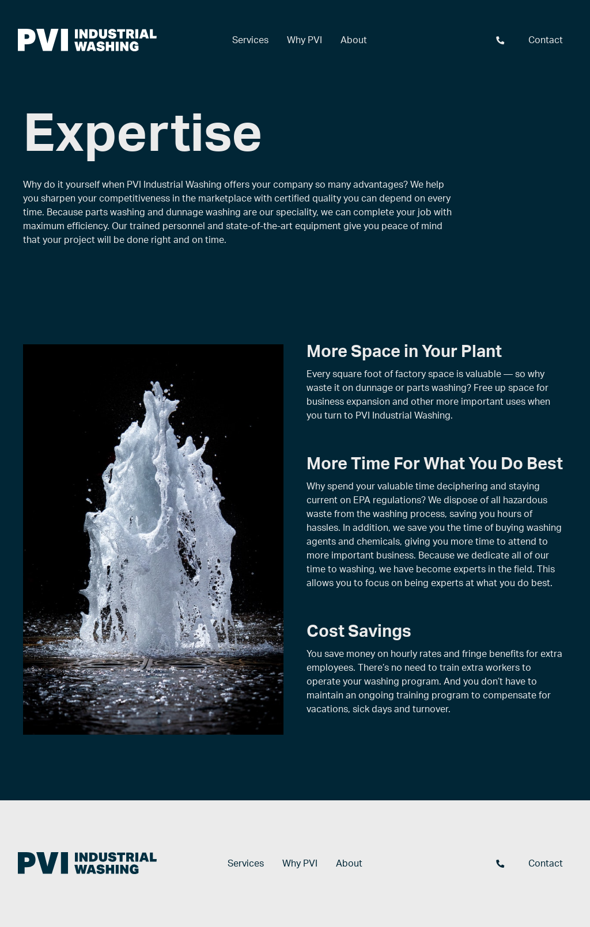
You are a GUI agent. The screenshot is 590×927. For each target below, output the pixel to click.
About (354, 40)
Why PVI (304, 40)
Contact (545, 40)
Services (250, 40)
